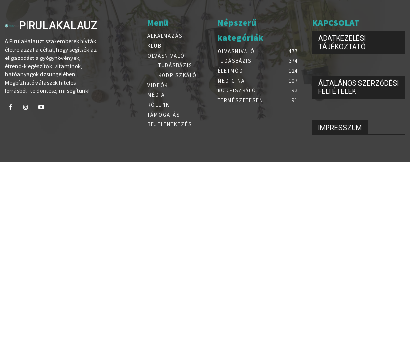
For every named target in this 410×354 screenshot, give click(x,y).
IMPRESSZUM (340, 128)
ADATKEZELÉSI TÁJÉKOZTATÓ (342, 42)
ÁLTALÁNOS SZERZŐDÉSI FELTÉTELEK (358, 87)
